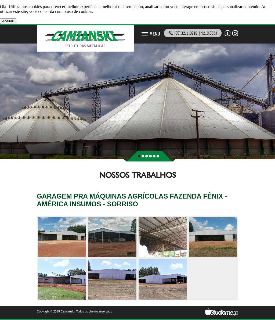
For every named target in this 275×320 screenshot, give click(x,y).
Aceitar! (8, 21)
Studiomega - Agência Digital (221, 312)
